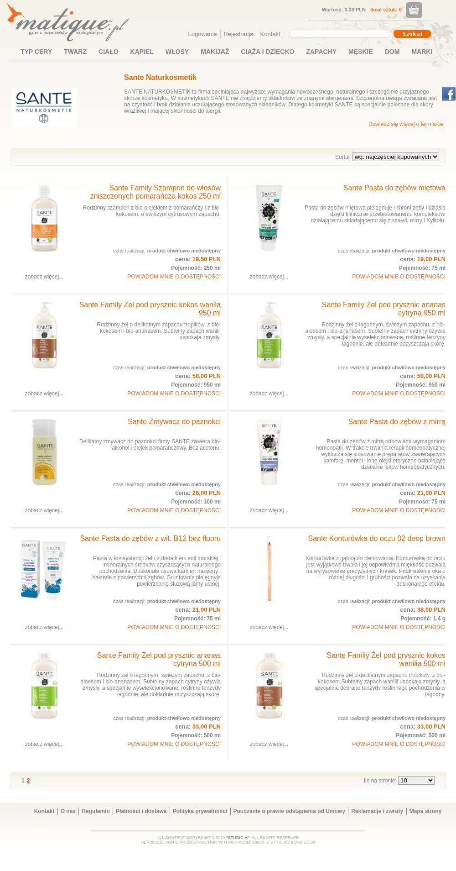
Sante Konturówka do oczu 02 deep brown (377, 538)
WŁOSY (177, 51)
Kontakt (270, 34)
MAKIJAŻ (215, 51)
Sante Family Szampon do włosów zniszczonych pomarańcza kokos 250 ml (155, 192)
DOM (392, 51)
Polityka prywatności (200, 811)
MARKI (421, 51)
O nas (68, 811)
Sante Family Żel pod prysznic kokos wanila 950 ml (150, 309)
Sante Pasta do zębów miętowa (394, 188)
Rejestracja (239, 34)
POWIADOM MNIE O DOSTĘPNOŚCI (174, 276)
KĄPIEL (142, 51)
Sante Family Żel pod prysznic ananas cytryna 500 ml (159, 659)
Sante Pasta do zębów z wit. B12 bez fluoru (150, 538)
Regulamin (95, 811)
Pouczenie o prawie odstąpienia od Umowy (289, 811)
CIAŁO (108, 51)
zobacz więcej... (44, 276)
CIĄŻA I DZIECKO (268, 51)
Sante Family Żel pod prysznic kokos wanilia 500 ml (386, 659)
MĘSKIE (360, 51)
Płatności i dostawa (141, 811)
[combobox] (341, 34)
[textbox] (337, 33)
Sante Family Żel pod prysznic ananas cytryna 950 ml (384, 309)
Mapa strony (425, 811)
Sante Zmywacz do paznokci (174, 421)
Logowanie (202, 34)
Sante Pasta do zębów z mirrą (397, 421)
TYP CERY (36, 51)
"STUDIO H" (238, 837)
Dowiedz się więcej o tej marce (405, 124)
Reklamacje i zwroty (377, 811)
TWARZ (75, 51)
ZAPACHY (321, 51)
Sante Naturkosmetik (160, 77)
